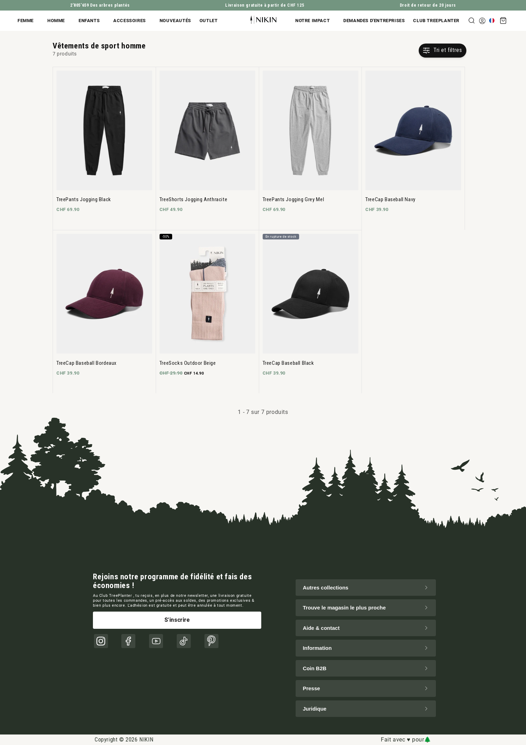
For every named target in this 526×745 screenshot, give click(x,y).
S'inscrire (177, 620)
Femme (26, 20)
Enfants (89, 20)
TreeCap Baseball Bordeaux (86, 363)
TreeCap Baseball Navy (390, 199)
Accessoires (129, 20)
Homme (56, 20)
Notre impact (312, 20)
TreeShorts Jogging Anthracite (193, 199)
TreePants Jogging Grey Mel (293, 199)
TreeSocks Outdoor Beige (188, 363)
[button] (30, 21)
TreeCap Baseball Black (288, 363)
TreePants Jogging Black (83, 199)
